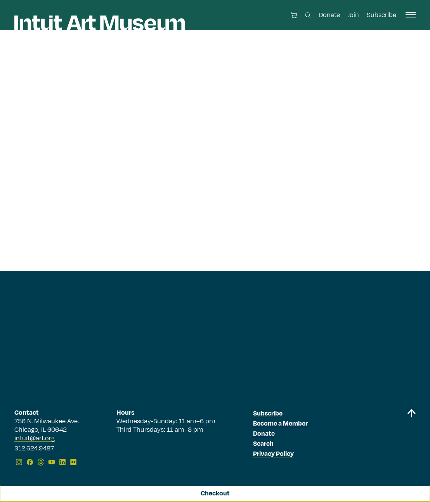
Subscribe (381, 15)
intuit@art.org (34, 438)
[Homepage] (99, 23)
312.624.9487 (34, 449)
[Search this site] (308, 15)
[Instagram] (19, 462)
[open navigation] (411, 14)
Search (263, 443)
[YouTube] (51, 462)
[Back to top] (411, 438)
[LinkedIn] (62, 462)
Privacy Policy (273, 454)
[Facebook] (29, 462)
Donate (329, 15)
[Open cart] (294, 15)
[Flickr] (73, 462)
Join (353, 15)
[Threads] (40, 462)
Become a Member (280, 423)
